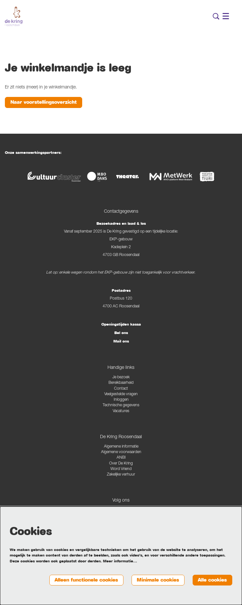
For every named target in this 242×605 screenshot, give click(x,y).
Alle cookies (212, 580)
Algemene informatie (121, 447)
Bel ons (121, 332)
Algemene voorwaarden (121, 452)
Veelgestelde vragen (121, 394)
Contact (121, 389)
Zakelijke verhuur (121, 475)
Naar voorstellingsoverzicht (43, 102)
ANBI (121, 458)
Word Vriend (121, 469)
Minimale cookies (158, 580)
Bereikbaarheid (121, 383)
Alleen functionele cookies (86, 580)
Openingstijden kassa (121, 324)
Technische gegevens (121, 405)
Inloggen (121, 400)
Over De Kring (121, 464)
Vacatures (121, 411)
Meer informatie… (120, 561)
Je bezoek (121, 377)
